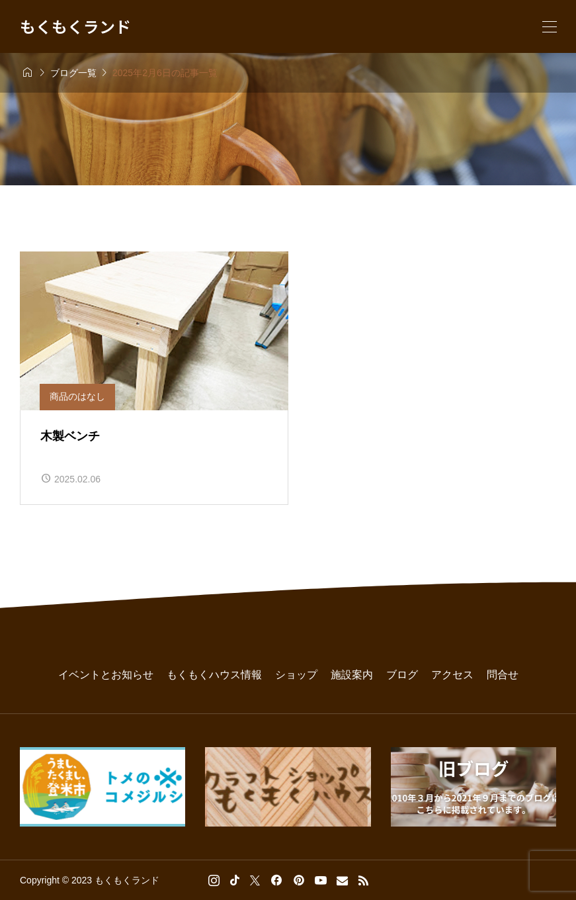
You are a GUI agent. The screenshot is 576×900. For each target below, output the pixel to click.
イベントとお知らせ (105, 674)
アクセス (452, 674)
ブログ (402, 674)
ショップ (296, 674)
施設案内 (352, 674)
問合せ (502, 674)
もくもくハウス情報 (214, 674)
